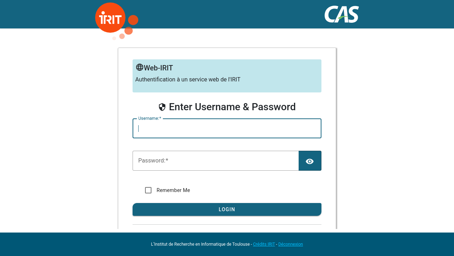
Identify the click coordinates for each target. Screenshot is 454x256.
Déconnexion (290, 244)
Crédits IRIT (264, 244)
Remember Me (173, 190)
